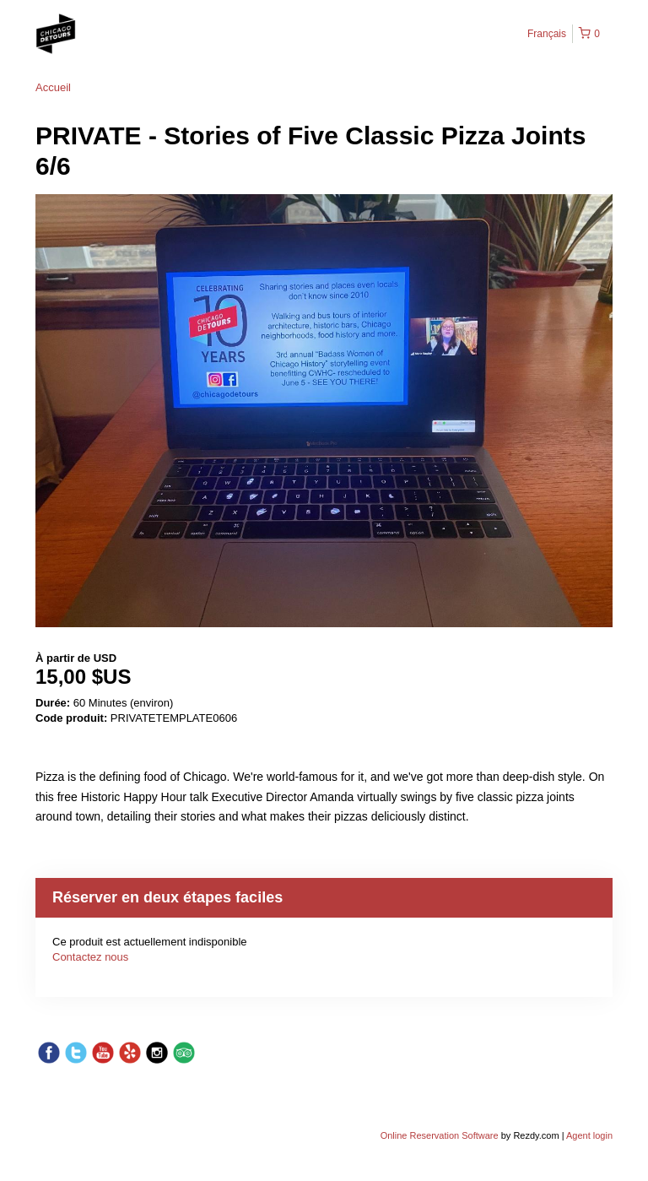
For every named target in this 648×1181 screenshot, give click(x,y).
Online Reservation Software (440, 1135)
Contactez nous (90, 957)
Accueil (53, 87)
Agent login (589, 1135)
